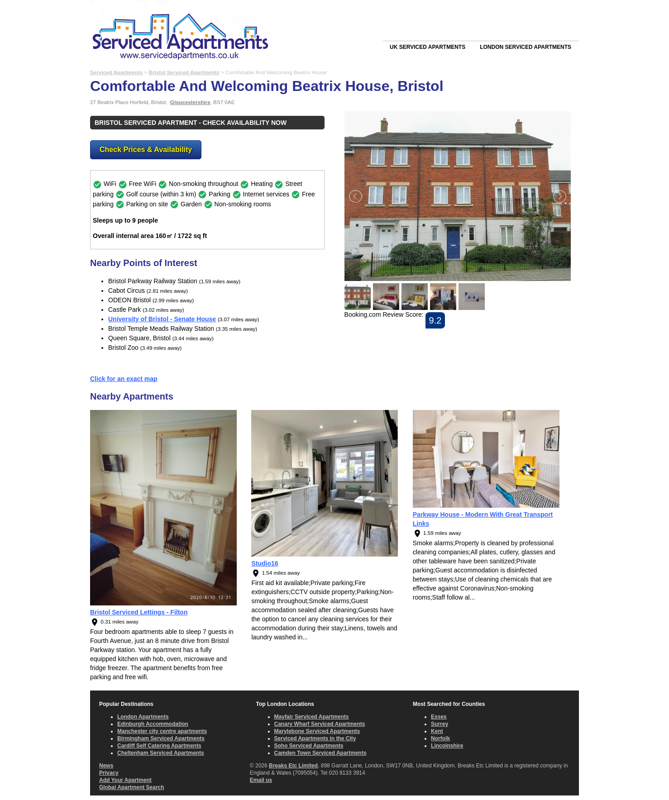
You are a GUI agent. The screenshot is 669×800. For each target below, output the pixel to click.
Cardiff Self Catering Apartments (159, 746)
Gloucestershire (190, 102)
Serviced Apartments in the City (315, 738)
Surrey (439, 724)
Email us (261, 780)
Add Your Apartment (125, 780)
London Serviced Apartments (525, 47)
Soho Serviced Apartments (309, 746)
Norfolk (440, 738)
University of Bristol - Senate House (162, 319)
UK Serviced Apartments (427, 47)
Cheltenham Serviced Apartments (160, 753)
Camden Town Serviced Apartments (320, 753)
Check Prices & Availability (146, 149)
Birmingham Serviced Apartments (161, 738)
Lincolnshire (447, 746)
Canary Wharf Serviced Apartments (319, 724)
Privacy (109, 773)
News (106, 765)
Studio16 (264, 563)
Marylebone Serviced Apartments (317, 731)
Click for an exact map (124, 378)
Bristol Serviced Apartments (183, 72)
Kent (437, 731)
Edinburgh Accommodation (152, 724)
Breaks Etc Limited (293, 765)
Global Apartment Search (131, 787)
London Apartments (143, 717)
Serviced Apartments (116, 72)
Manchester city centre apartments (162, 731)
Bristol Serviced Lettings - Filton (138, 612)
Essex (439, 717)
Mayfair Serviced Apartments (311, 717)
